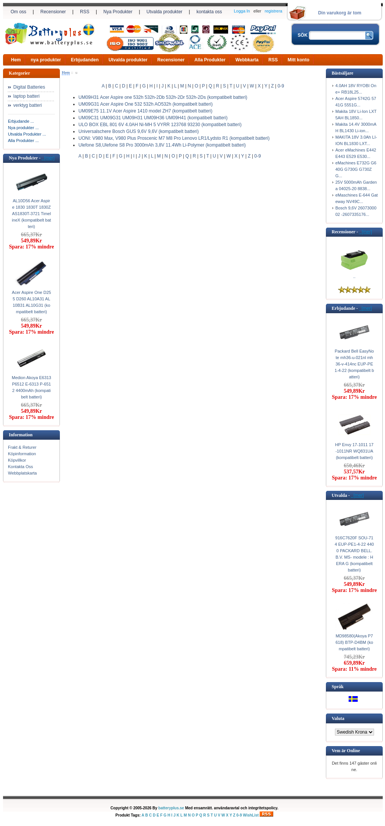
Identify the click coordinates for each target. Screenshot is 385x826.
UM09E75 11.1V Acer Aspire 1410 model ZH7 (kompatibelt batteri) (145, 111)
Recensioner (53, 11)
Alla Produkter (209, 59)
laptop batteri (26, 96)
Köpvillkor (17, 460)
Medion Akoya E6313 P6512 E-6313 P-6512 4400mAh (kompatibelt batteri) (31, 387)
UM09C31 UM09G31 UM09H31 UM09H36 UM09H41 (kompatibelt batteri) (153, 117)
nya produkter (46, 59)
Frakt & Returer (22, 447)
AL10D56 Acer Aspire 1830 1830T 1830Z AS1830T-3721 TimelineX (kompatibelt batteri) (31, 213)
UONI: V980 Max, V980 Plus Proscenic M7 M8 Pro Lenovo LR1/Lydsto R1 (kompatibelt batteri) (173, 138)
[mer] (48, 158)
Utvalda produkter (165, 11)
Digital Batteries (29, 87)
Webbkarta (246, 59)
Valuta (338, 718)
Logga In (242, 11)
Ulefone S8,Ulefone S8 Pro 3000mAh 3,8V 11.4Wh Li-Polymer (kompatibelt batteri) (162, 145)
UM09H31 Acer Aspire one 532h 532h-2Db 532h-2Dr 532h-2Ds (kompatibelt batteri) (162, 97)
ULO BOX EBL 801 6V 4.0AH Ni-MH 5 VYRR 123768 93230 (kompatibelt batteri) (159, 124)
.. (354, 276)
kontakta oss (209, 11)
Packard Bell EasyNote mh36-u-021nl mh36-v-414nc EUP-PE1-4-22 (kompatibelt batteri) (354, 364)
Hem (16, 59)
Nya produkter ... (23, 127)
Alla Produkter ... (23, 140)
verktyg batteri (27, 105)
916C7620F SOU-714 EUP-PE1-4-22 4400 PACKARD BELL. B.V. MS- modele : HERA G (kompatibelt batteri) (354, 554)
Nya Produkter (118, 11)
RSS (84, 11)
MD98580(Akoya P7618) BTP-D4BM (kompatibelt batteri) (354, 642)
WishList (251, 815)
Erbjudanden (85, 59)
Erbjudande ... (21, 121)
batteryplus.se (171, 808)
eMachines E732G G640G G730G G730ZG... (355, 169)
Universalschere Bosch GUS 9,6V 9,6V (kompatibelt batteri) (138, 131)
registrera (273, 11)
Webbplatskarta (22, 473)
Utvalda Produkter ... (27, 134)
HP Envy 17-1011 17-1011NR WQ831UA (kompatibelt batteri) (354, 451)
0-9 (280, 86)
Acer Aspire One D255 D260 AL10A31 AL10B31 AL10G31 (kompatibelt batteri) (31, 302)
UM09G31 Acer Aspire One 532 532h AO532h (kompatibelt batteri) (145, 104)
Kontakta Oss (20, 466)
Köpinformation (22, 453)
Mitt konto (298, 59)
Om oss (18, 11)
